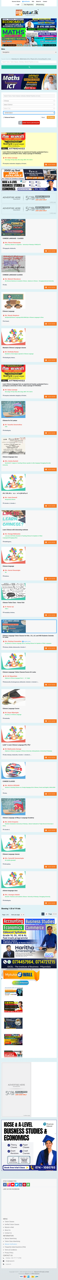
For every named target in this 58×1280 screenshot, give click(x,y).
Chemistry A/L (15, 59)
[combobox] (29, 101)
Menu (3, 49)
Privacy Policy (8, 1253)
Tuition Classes (8, 1221)
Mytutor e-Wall (8, 1227)
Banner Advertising (9, 1238)
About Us (6, 1230)
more (49, 59)
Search (51, 117)
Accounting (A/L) (42, 59)
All (46, 914)
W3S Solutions (35, 1273)
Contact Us (7, 1233)
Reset (43, 117)
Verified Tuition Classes (11, 1224)
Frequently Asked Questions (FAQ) (14, 1247)
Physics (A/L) (34, 59)
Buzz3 (27, 1273)
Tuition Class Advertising (11, 1241)
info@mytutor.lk (10, 1261)
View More (50, 164)
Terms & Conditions (10, 1250)
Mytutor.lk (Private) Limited (41, 1272)
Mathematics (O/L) (25, 59)
